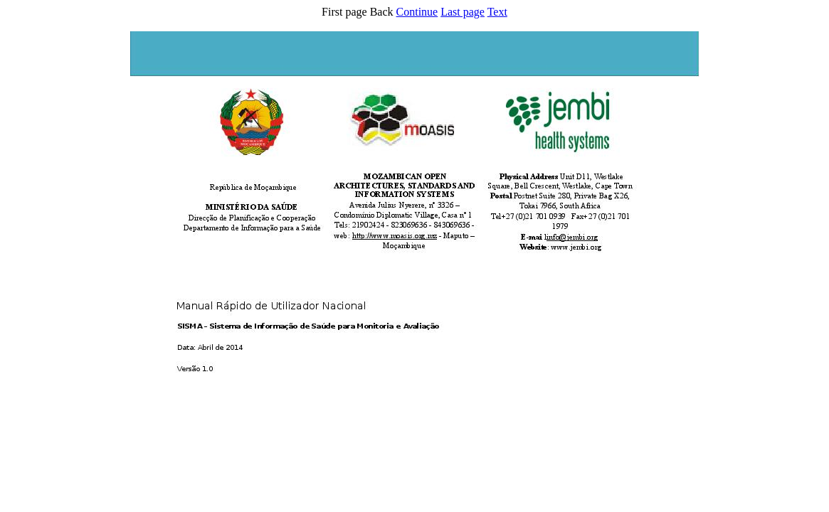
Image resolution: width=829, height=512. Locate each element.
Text (497, 12)
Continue (417, 12)
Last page (462, 12)
